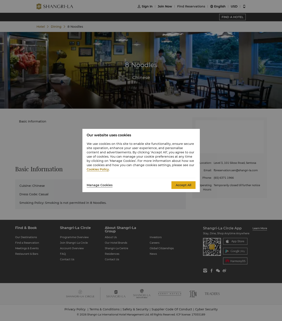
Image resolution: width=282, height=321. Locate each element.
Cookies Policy (98, 169)
